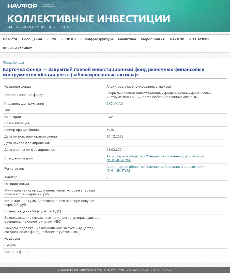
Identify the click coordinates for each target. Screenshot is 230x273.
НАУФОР (177, 39)
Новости (10, 39)
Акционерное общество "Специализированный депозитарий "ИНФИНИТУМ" (155, 158)
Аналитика (126, 39)
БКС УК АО (114, 103)
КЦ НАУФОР (199, 39)
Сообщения (32, 39)
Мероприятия (153, 39)
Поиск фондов (13, 62)
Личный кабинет (17, 48)
